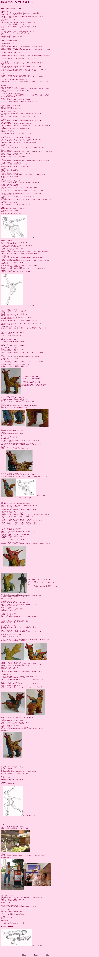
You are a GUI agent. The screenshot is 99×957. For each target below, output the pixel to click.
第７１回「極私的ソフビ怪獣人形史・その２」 (16, 595)
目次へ (35, 955)
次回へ (47, 955)
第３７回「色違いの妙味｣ (14, 356)
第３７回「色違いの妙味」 (11, 345)
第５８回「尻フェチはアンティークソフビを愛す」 (35, 151)
